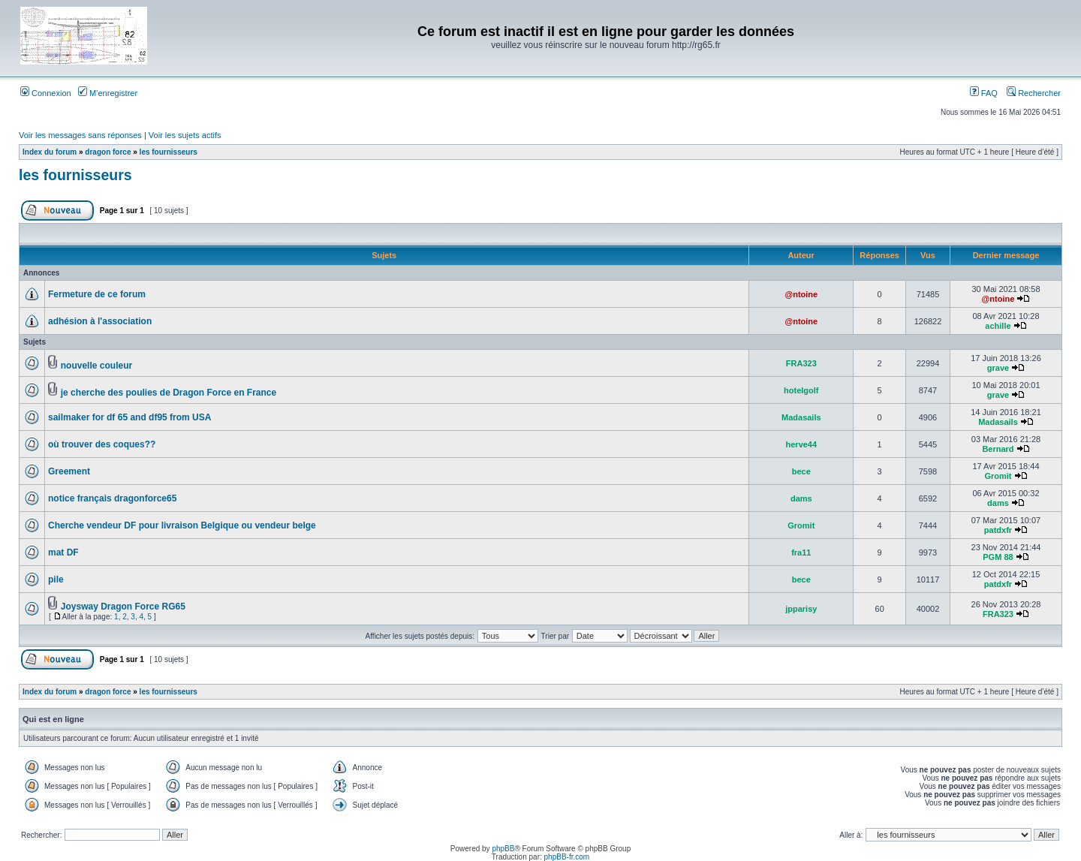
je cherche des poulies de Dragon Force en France (168, 392)
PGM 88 (998, 556)
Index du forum (50, 152)
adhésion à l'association (100, 321)
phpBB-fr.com (567, 857)
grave (998, 367)
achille (997, 325)
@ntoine (801, 294)
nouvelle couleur (96, 365)
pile (56, 579)
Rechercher (1034, 93)
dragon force (108, 152)
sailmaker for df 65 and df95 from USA (129, 417)
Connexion (45, 93)
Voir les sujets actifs (185, 135)
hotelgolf (801, 390)
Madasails (801, 417)
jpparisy (801, 608)
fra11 (801, 552)
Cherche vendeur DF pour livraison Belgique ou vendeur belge (182, 525)
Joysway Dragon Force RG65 (123, 606)
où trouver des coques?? (101, 444)
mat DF (63, 552)
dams (801, 498)
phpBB (503, 848)
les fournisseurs (168, 152)
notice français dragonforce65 (112, 498)
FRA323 (801, 363)
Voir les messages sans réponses (80, 135)
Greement (69, 471)
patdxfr (998, 529)
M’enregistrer (107, 93)
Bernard (997, 448)
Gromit (997, 475)
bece (801, 471)
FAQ (984, 93)
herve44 (802, 444)
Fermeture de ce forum (97, 294)
